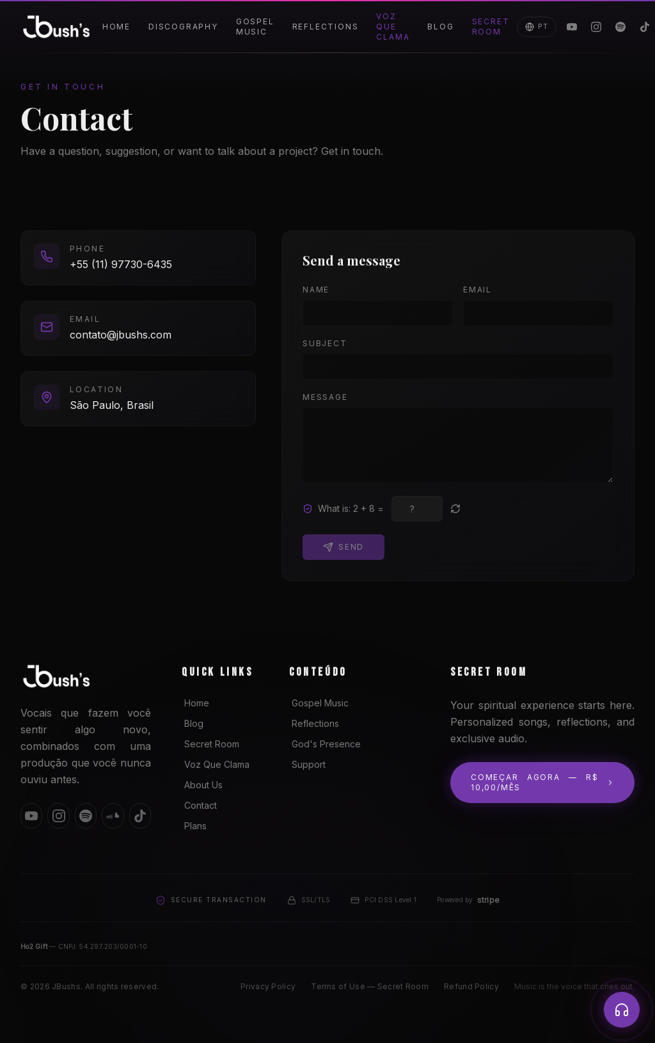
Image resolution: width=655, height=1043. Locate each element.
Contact (199, 805)
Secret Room (491, 26)
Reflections (325, 26)
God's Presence (325, 743)
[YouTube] (572, 27)
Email (477, 289)
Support (307, 764)
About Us (202, 784)
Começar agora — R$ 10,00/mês (542, 782)
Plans (194, 825)
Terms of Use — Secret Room (370, 986)
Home (116, 26)
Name (316, 289)
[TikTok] (140, 816)
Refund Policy (471, 986)
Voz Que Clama (392, 27)
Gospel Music (255, 26)
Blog (440, 26)
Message (325, 397)
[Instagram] (596, 27)
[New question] (455, 509)
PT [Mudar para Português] (536, 26)
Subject (325, 343)
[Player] (622, 1010)
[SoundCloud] (112, 816)
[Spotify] (620, 27)
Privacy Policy (268, 986)
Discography (183, 26)
